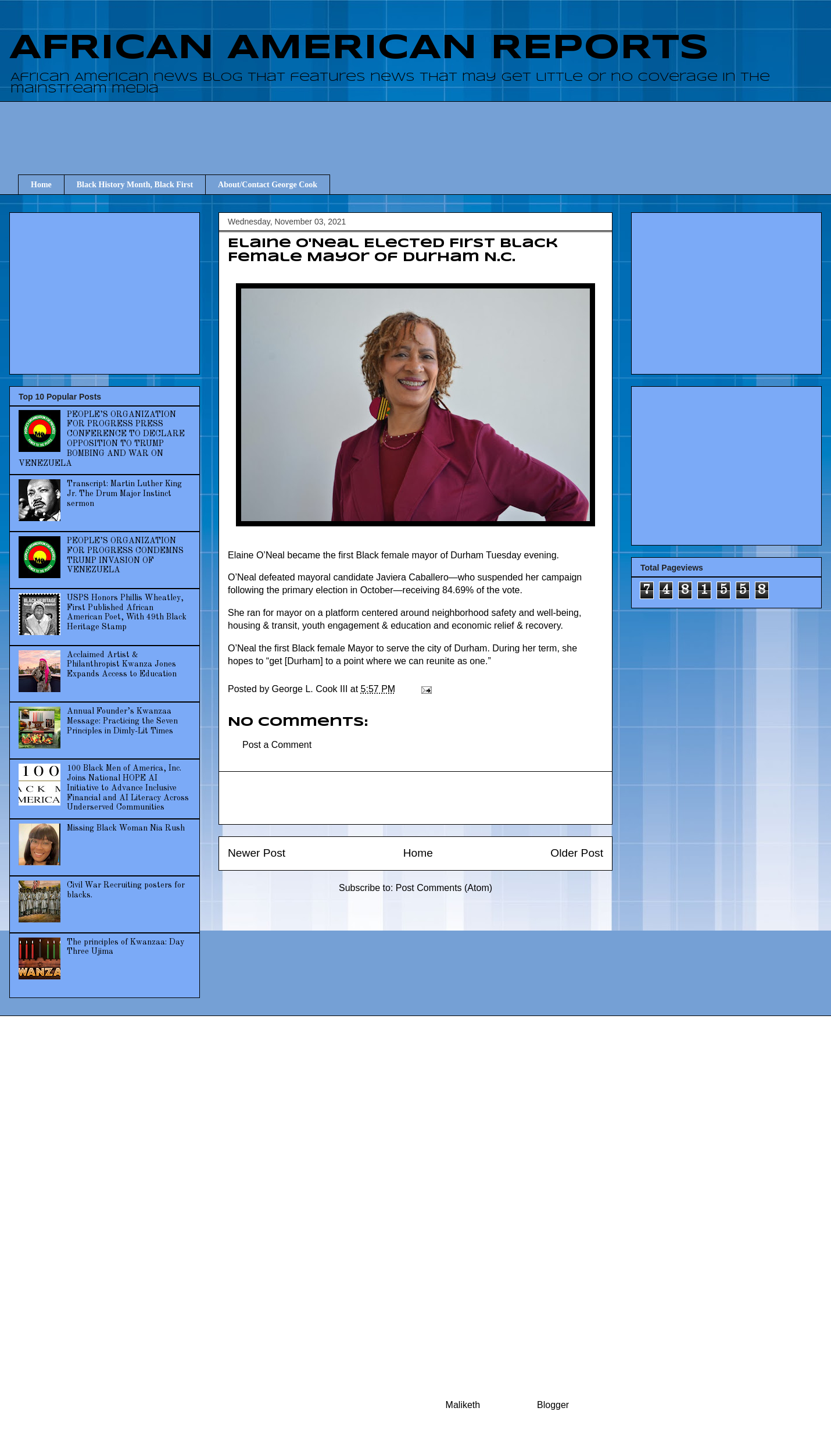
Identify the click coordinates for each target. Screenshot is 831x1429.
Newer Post (256, 853)
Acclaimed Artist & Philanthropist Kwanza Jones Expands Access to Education (122, 665)
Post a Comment (276, 745)
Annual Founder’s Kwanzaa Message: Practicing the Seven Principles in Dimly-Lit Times (122, 721)
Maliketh (463, 1405)
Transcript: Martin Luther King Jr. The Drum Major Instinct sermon (124, 494)
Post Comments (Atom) (444, 888)
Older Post (576, 853)
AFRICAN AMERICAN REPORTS (359, 48)
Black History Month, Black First (135, 184)
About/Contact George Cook (267, 184)
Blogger (552, 1405)
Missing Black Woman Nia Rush (126, 828)
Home (41, 184)
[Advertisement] (424, 127)
